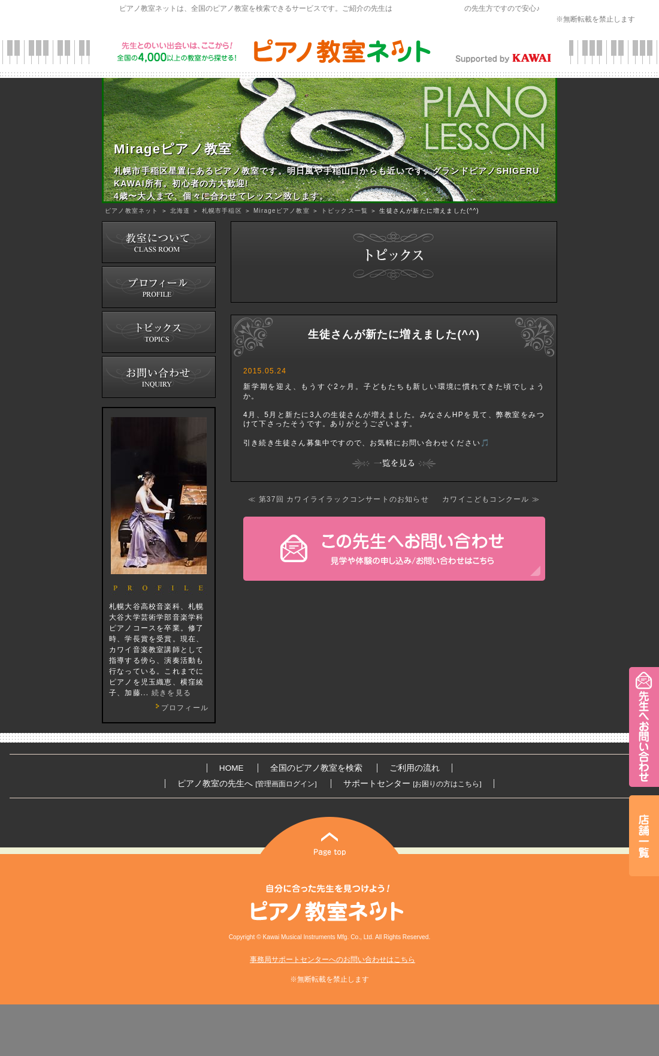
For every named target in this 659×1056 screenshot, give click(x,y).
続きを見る (171, 693)
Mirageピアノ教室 (281, 210)
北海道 (180, 210)
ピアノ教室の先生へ (246, 783)
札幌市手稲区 (222, 210)
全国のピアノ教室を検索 (316, 768)
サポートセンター (412, 783)
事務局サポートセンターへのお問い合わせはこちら (332, 959)
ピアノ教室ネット (132, 210)
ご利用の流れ (414, 768)
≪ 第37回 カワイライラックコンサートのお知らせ (338, 499)
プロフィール (180, 708)
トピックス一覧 (344, 210)
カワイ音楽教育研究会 (428, 8)
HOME (231, 768)
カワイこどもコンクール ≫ (491, 499)
